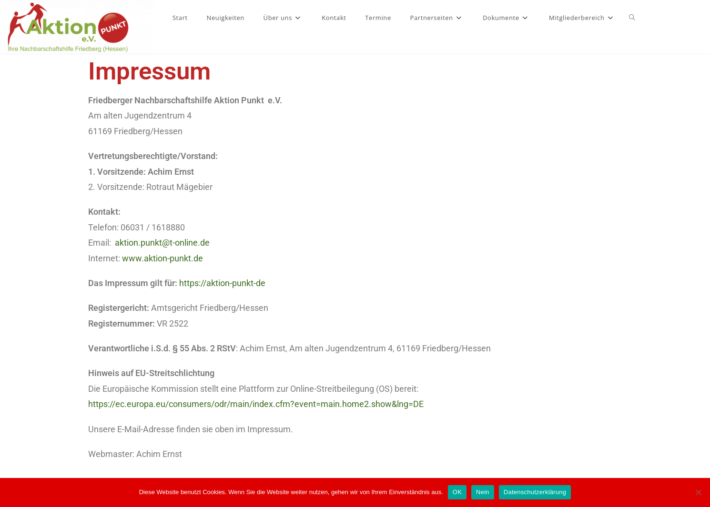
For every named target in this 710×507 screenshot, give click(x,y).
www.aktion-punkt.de (162, 258)
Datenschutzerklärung (535, 492)
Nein (482, 492)
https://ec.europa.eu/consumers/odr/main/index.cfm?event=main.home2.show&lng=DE (256, 404)
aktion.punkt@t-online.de (162, 243)
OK (457, 492)
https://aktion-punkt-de (222, 283)
